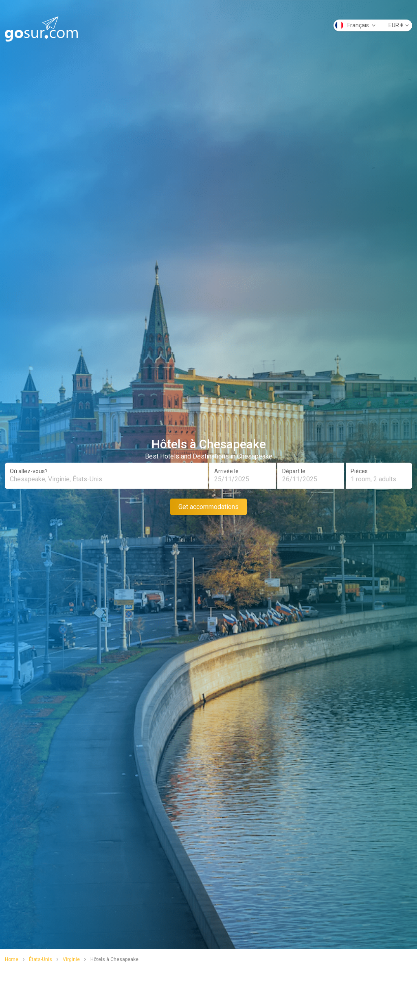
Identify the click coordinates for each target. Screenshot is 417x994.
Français (355, 25)
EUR (398, 25)
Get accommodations (208, 506)
